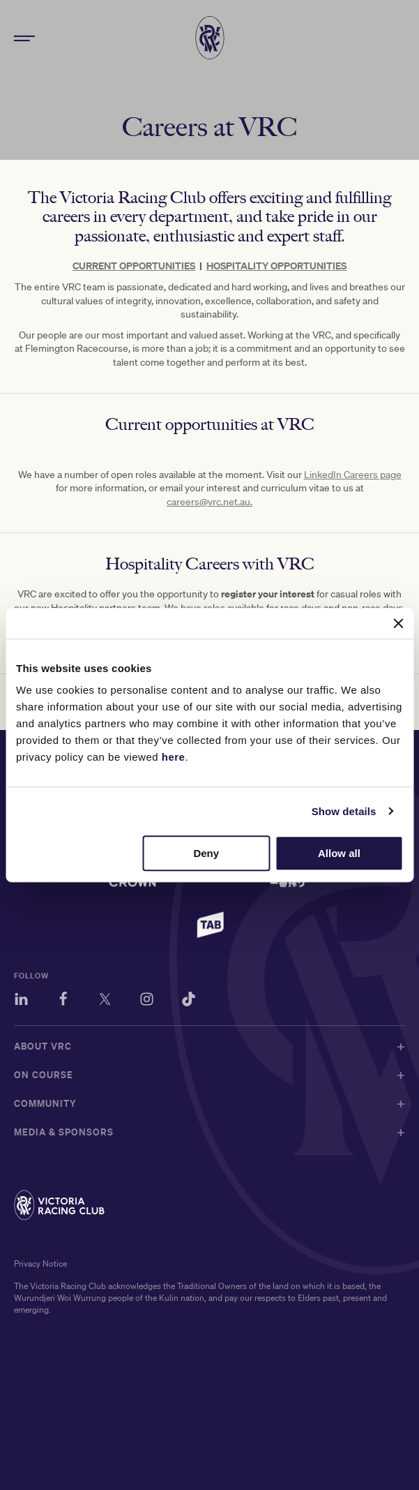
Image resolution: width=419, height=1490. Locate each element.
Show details (344, 811)
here (173, 757)
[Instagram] (146, 1001)
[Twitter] (105, 1001)
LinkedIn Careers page (353, 474)
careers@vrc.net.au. (209, 502)
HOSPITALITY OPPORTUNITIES (276, 265)
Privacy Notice (40, 1263)
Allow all (339, 853)
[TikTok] (188, 1001)
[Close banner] (398, 623)
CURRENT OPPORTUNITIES (134, 265)
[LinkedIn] (21, 1001)
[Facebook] (63, 1001)
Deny (206, 853)
